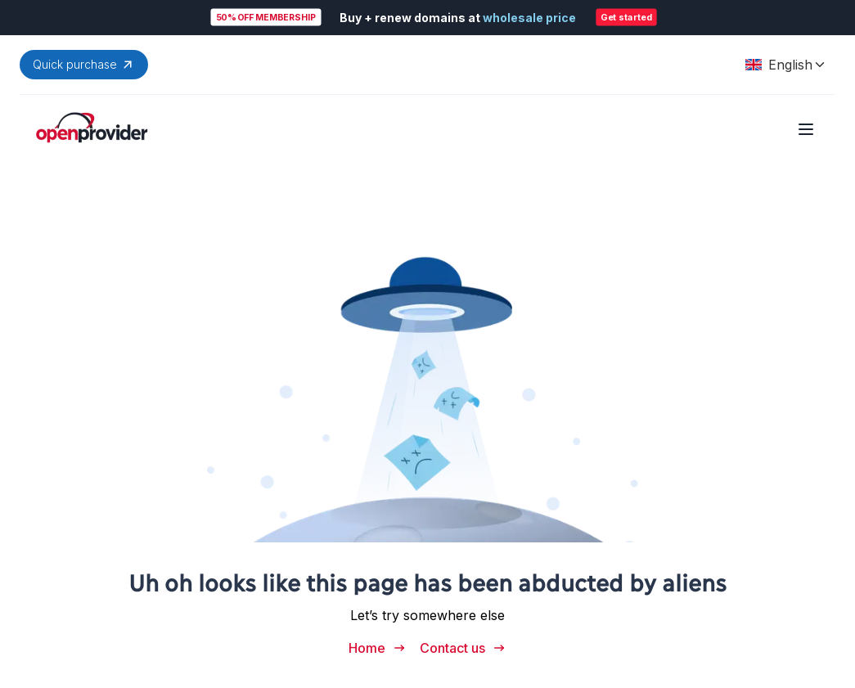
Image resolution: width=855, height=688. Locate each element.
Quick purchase (84, 64)
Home (378, 648)
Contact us (463, 648)
